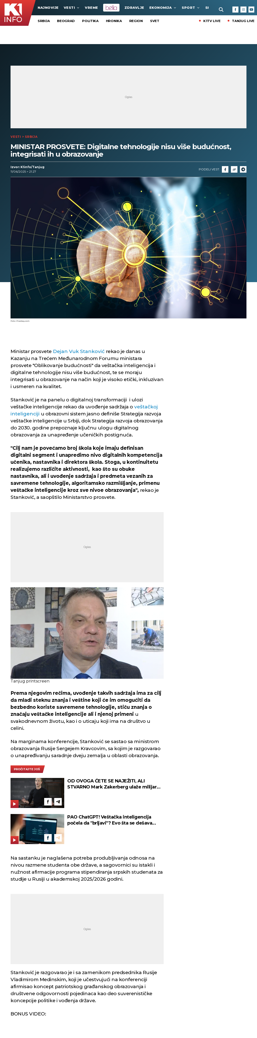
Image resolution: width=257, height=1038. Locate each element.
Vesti (72, 7)
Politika (90, 21)
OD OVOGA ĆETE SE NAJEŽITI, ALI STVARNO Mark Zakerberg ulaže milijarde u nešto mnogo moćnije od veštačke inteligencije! (115, 784)
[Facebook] (235, 10)
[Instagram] (243, 10)
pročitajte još (27, 769)
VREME (91, 8)
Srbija (44, 21)
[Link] (234, 169)
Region (136, 21)
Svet (154, 21)
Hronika (114, 21)
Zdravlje (134, 8)
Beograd (66, 21)
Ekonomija (163, 7)
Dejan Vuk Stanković (79, 351)
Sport (191, 7)
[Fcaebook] (225, 169)
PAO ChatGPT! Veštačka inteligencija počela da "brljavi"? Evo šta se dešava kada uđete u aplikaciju (109, 820)
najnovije (48, 8)
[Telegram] (243, 169)
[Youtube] (251, 10)
